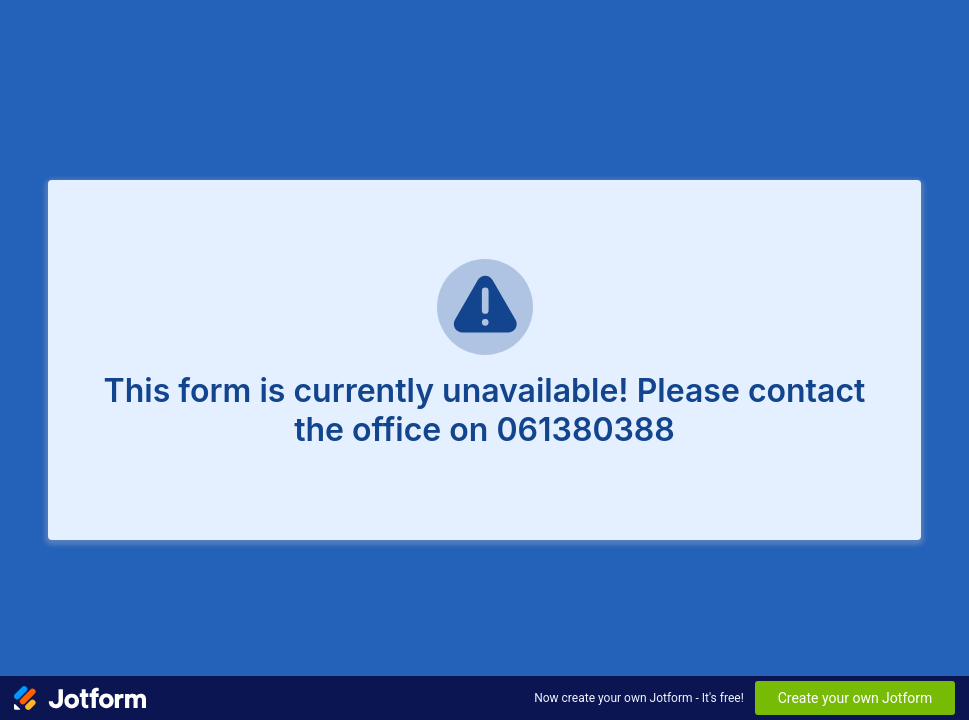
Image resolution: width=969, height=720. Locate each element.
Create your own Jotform (855, 698)
